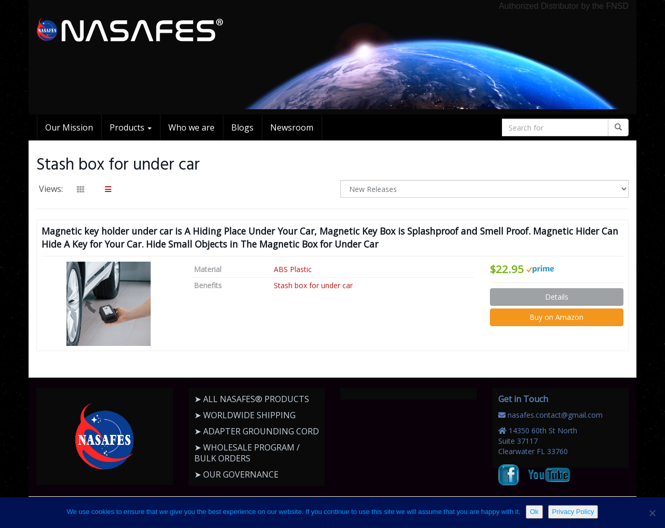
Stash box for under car (313, 285)
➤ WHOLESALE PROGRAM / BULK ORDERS (247, 453)
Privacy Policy (573, 512)
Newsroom (291, 127)
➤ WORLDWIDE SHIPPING (245, 415)
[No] (652, 513)
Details (556, 297)
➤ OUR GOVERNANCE (236, 474)
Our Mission (69, 127)
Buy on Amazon (556, 317)
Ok (534, 512)
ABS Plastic (293, 269)
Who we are (191, 127)
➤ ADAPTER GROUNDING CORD (256, 431)
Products (131, 127)
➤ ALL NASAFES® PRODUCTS (251, 399)
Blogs (242, 127)
